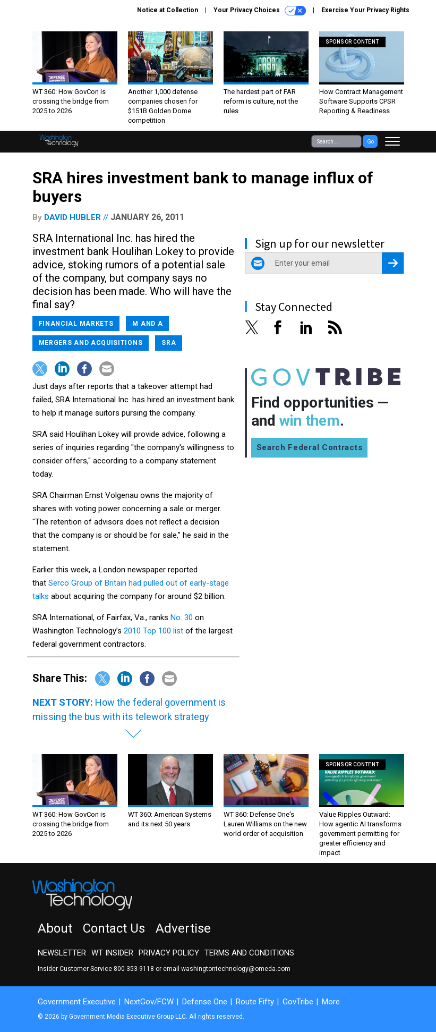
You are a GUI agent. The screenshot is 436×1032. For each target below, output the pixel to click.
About (55, 928)
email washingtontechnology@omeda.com (226, 968)
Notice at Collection (167, 10)
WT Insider (112, 953)
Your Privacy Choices (259, 10)
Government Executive (77, 1001)
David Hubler (72, 217)
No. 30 (181, 617)
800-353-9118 (134, 968)
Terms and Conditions (249, 953)
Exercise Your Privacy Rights (365, 10)
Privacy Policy (169, 953)
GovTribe (298, 1001)
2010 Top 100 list (153, 631)
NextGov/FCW (149, 1001)
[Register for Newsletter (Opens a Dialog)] (393, 263)
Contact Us (114, 928)
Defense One (204, 1001)
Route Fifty (255, 1001)
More (331, 1001)
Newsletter (62, 953)
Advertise (183, 928)
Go (370, 142)
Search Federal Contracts (310, 447)
